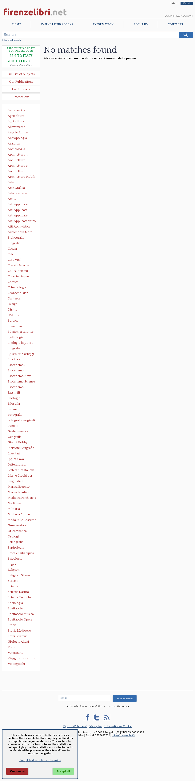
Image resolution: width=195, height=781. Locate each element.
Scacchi (13, 581)
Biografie (14, 243)
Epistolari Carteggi (21, 354)
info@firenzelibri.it (123, 735)
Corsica (13, 282)
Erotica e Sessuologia (16, 360)
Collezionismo (18, 271)
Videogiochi (16, 664)
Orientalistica (17, 531)
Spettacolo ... (17, 608)
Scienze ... (14, 586)
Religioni (14, 569)
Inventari (14, 453)
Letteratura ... (17, 464)
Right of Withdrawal (75, 726)
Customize (17, 771)
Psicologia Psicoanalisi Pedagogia (16, 559)
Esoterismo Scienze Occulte (21, 382)
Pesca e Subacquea (21, 553)
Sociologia (15, 603)
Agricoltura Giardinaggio (17, 122)
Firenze (13, 409)
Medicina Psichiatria (22, 497)
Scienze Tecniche (19, 597)
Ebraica (13, 320)
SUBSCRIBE (125, 698)
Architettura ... (18, 154)
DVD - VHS (15, 315)
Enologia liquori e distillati (20, 343)
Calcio (12, 254)
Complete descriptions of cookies (40, 760)
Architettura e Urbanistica (17, 166)
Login (168, 15)
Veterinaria (15, 652)
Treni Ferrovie (17, 636)
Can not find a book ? (57, 24)
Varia (11, 647)
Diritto (13, 309)
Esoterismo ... (17, 365)
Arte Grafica (16, 188)
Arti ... (12, 199)
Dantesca (14, 298)
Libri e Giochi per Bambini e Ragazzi (20, 476)
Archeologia (16, 149)
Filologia (14, 398)
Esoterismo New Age (19, 376)
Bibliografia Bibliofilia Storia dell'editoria (19, 238)
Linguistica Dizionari (15, 481)
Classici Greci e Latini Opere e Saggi (22, 266)
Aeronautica (16, 110)
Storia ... (13, 625)
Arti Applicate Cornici (17, 210)
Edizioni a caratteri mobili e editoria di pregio (21, 332)
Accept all (63, 771)
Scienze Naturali (19, 592)
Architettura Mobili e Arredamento (21, 177)
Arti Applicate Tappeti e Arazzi (19, 216)
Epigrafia (14, 348)
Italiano (173, 3)
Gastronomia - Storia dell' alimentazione (18, 432)
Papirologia (16, 547)
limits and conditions (21, 65)
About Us (141, 24)
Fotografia (15, 414)
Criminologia (17, 287)
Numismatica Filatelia (17, 526)
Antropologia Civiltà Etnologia (19, 138)
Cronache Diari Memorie (18, 293)
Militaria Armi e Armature (19, 515)
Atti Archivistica (19, 226)
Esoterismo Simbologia (16, 387)
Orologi (13, 536)
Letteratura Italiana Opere (21, 470)
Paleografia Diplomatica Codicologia (16, 542)
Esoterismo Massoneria (16, 371)
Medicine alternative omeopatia (15, 504)
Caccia (12, 248)
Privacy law (95, 726)
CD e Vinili (15, 259)
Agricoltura (16, 116)
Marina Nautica (18, 492)
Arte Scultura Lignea (17, 194)
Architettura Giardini (16, 171)
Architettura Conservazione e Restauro (19, 160)
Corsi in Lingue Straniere (18, 277)
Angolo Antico (18, 132)
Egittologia (15, 337)
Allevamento (16, 127)
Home (16, 24)
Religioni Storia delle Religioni (19, 576)
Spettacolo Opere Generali (20, 620)
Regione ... (15, 564)
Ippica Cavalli (17, 459)
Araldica (14, 143)
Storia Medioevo (19, 630)
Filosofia (14, 403)
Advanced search (11, 40)
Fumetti (13, 426)
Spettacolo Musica (21, 614)
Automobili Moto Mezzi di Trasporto (21, 232)
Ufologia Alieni (18, 641)
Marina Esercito (19, 486)
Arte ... (12, 182)
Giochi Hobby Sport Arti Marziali (21, 443)
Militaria (14, 509)
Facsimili (14, 392)
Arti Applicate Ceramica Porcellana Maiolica (21, 205)
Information (103, 24)
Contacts (175, 24)
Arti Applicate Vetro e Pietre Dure (22, 221)
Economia (15, 326)
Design (12, 304)
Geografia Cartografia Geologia (16, 437)
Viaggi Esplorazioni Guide (21, 659)
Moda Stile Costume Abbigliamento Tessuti (22, 520)
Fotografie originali (21, 420)
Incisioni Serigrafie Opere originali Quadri (21, 448)
